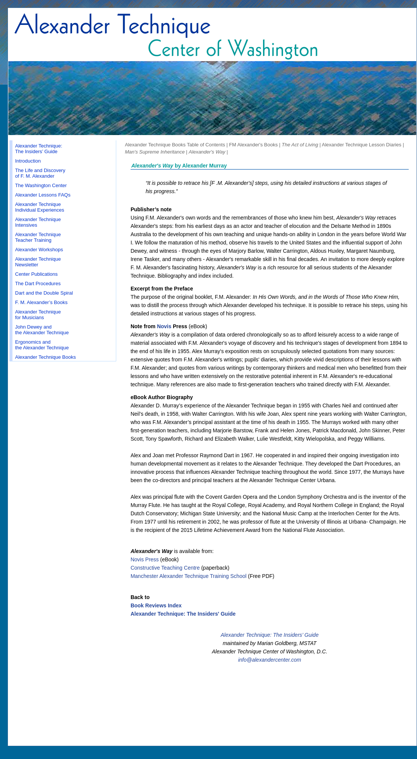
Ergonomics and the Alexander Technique (42, 344)
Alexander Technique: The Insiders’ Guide (38, 148)
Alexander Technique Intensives (38, 222)
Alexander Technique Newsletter (38, 261)
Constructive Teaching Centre (165, 568)
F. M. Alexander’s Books (41, 302)
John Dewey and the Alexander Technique (42, 329)
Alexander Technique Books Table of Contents (175, 144)
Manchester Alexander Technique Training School (188, 576)
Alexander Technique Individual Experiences (39, 207)
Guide (311, 635)
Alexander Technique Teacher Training (38, 237)
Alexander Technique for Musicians (38, 314)
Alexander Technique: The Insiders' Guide (183, 614)
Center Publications (36, 274)
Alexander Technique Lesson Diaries (362, 144)
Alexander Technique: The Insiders (261, 635)
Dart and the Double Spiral (44, 293)
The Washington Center (41, 185)
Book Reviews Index (156, 605)
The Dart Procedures (38, 283)
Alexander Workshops (39, 249)
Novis (164, 326)
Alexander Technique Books (45, 357)
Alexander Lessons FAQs (43, 195)
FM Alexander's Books (253, 144)
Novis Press (145, 559)
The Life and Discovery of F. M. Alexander (40, 173)
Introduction (28, 161)
